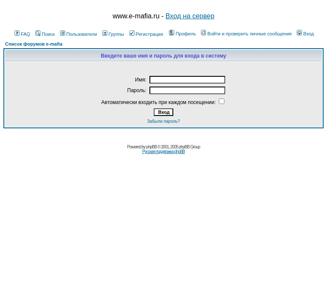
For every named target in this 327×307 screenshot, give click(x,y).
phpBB (151, 147)
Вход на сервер (190, 16)
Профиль (182, 33)
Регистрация (146, 34)
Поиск (44, 34)
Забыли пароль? (163, 121)
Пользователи (78, 34)
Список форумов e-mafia (34, 43)
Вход (305, 33)
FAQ (22, 34)
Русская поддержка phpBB (163, 151)
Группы (113, 34)
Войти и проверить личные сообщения (246, 33)
